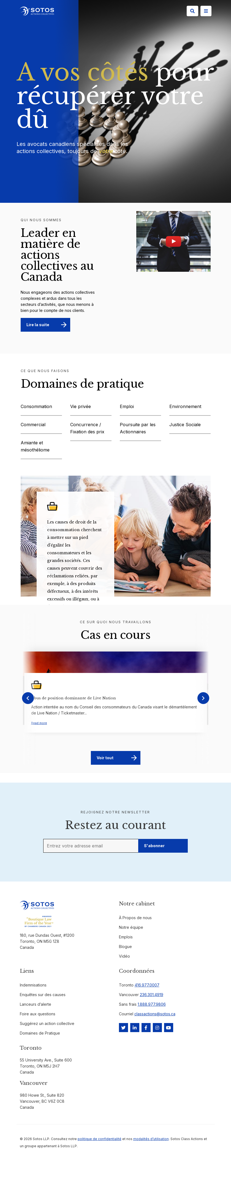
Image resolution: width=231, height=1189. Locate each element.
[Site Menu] (205, 11)
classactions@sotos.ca (154, 1013)
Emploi (127, 406)
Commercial (33, 424)
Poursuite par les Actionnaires (138, 428)
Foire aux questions (37, 1013)
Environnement (185, 406)
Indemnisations (33, 985)
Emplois (126, 937)
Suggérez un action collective (47, 1023)
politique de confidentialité (99, 1139)
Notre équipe (131, 927)
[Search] (192, 11)
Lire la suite (37, 324)
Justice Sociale (185, 424)
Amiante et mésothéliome (35, 446)
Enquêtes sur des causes (43, 994)
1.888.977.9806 (152, 1004)
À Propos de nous (135, 917)
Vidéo (124, 956)
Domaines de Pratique (40, 1033)
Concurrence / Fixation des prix (87, 428)
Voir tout (105, 757)
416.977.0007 (147, 985)
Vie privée (80, 406)
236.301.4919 (151, 994)
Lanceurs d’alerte (35, 1004)
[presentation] (28, 698)
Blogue (125, 946)
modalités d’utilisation (151, 1139)
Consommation (36, 406)
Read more (39, 723)
